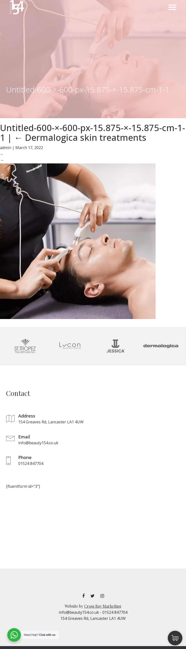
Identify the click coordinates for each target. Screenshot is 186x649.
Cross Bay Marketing (102, 606)
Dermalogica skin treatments (80, 137)
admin (5, 147)
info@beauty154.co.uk (79, 612)
